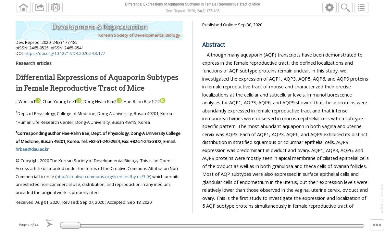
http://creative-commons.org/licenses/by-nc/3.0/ (103, 176)
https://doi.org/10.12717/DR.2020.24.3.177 (65, 53)
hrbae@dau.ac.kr (32, 149)
